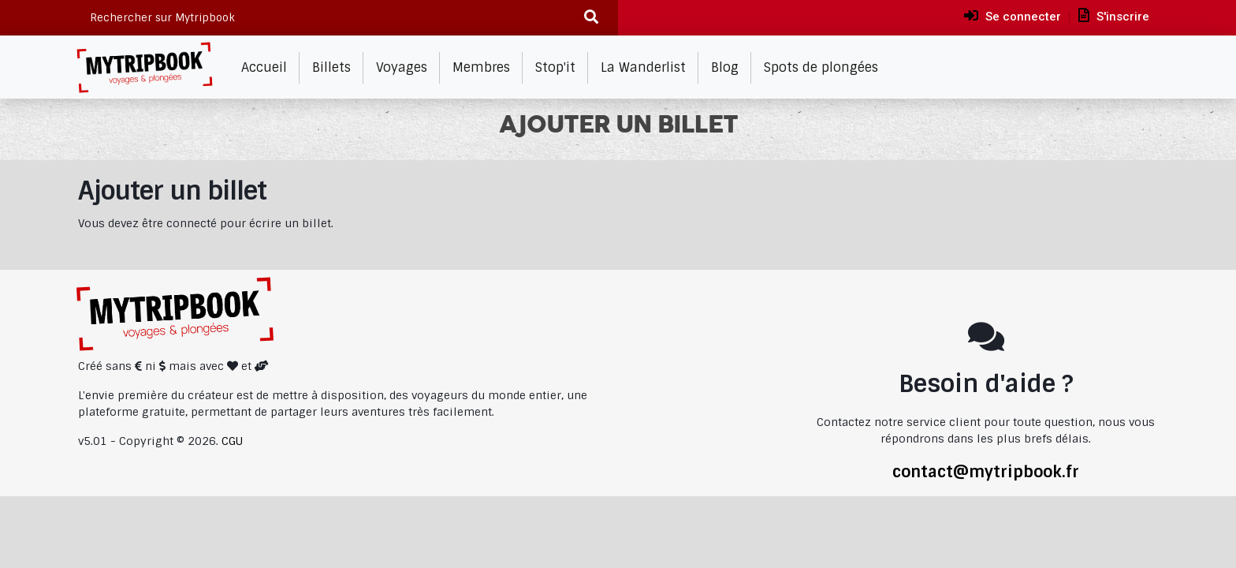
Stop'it (555, 67)
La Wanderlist (643, 67)
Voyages (401, 67)
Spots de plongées (821, 67)
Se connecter (1012, 16)
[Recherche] (592, 18)
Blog (725, 67)
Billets (331, 67)
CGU (232, 441)
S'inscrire (1113, 16)
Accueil (264, 67)
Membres (481, 67)
